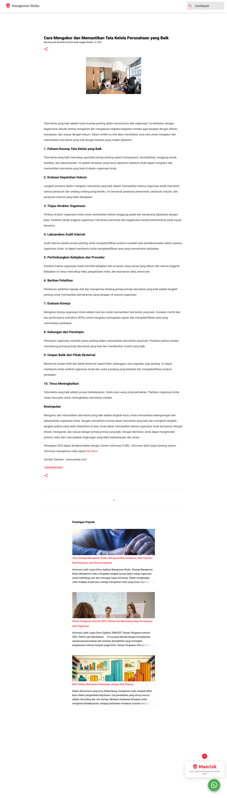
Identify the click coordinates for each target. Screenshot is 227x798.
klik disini (92, 451)
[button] (46, 49)
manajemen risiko (53, 467)
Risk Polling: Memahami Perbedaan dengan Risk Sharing (102, 684)
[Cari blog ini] (206, 6)
